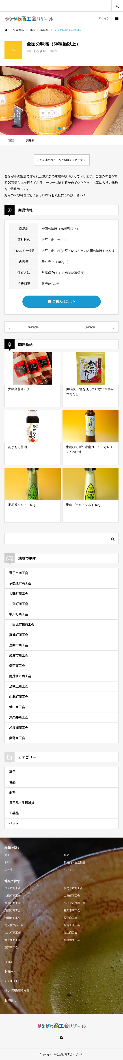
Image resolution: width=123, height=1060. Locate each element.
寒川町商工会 (18, 614)
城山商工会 (17, 707)
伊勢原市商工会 (20, 583)
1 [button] (59, 128)
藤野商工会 (17, 738)
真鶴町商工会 (18, 635)
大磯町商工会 (18, 593)
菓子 (12, 772)
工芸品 (14, 813)
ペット (14, 823)
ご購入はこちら (61, 301)
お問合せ (10, 1000)
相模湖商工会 (18, 727)
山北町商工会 (18, 697)
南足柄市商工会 (20, 676)
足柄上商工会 (18, 686)
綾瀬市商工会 (18, 655)
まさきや (39, 51)
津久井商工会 (18, 717)
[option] (61, 100)
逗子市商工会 (18, 573)
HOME (9, 962)
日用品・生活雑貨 (21, 803)
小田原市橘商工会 (21, 624)
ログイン (104, 18)
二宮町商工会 (18, 604)
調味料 (53, 51)
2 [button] (64, 128)
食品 (12, 782)
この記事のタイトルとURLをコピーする (61, 159)
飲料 (12, 792)
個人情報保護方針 (17, 990)
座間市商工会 (18, 645)
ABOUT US (12, 981)
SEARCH (117, 5)
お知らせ (10, 971)
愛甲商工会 (17, 666)
